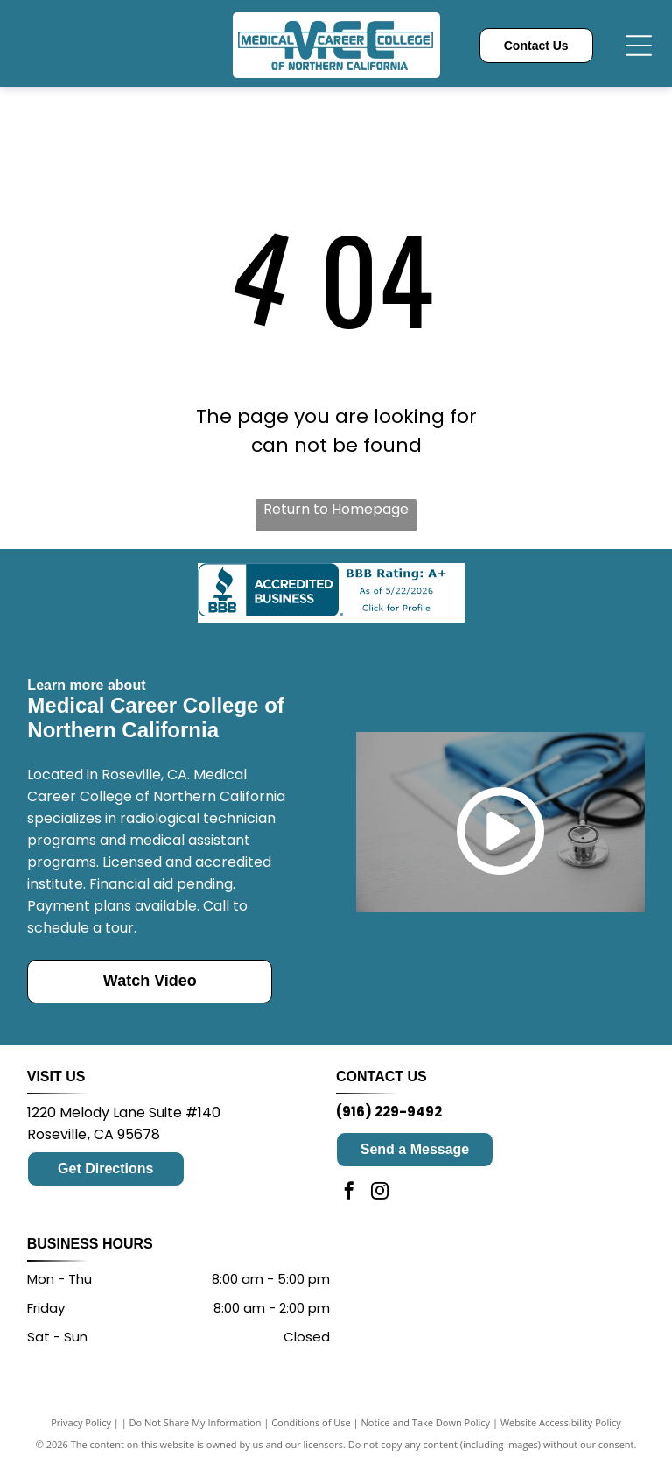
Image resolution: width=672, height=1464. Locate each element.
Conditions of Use (311, 1422)
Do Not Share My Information (196, 1422)
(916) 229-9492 (389, 1111)
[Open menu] (639, 45)
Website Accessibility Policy (560, 1422)
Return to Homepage (336, 509)
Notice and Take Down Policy (426, 1422)
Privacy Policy (81, 1422)
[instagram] (380, 1193)
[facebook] (349, 1193)
